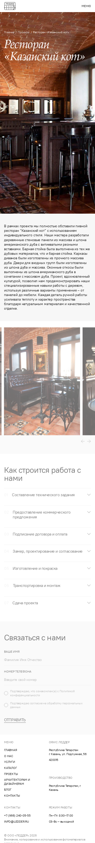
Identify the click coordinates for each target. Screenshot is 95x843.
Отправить (15, 724)
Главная (9, 32)
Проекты (24, 32)
